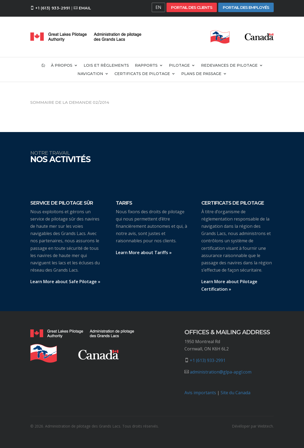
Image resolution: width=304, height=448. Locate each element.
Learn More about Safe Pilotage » (65, 282)
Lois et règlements (106, 65)
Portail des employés (246, 7)
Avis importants (200, 393)
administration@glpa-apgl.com (220, 372)
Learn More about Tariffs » (144, 252)
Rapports (146, 65)
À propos (61, 65)
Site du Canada (235, 393)
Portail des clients (191, 7)
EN (158, 7)
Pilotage (179, 65)
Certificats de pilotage (142, 74)
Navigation (90, 74)
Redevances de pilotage (229, 65)
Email (85, 8)
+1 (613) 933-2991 (52, 8)
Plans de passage (201, 74)
